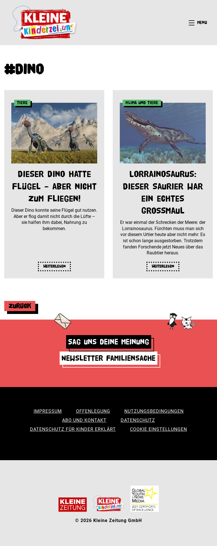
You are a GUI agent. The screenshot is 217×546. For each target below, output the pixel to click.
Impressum (48, 411)
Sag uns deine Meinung (108, 342)
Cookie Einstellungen (158, 429)
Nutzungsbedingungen (154, 411)
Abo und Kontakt (84, 420)
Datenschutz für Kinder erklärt (73, 429)
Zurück (19, 305)
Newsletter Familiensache (108, 358)
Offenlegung (93, 411)
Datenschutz (138, 420)
